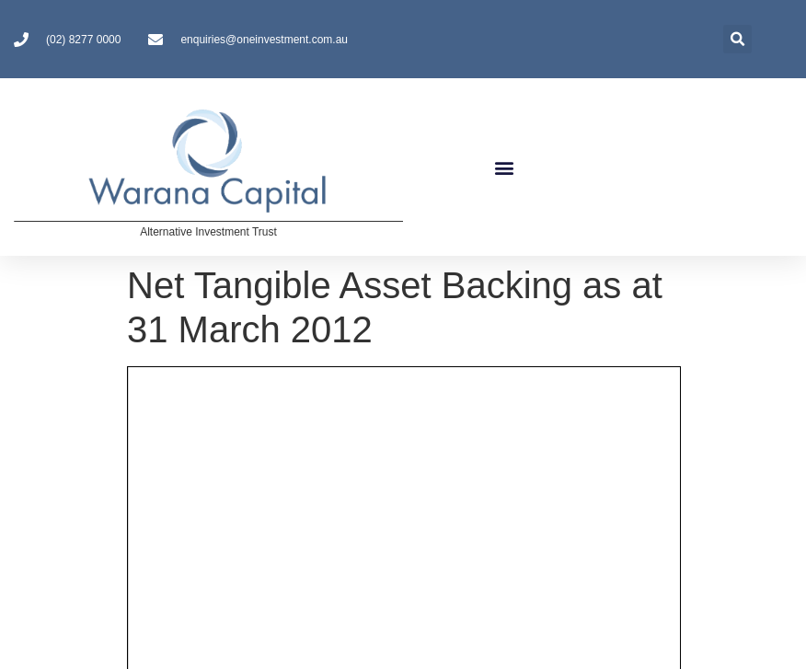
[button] (504, 167)
